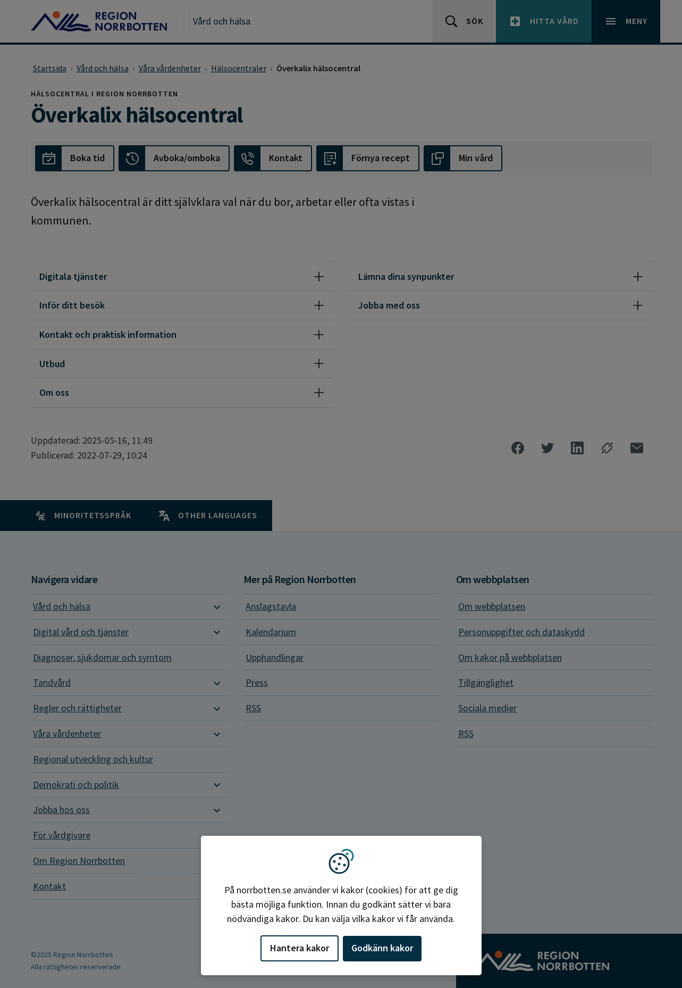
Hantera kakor (299, 948)
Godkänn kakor (382, 948)
